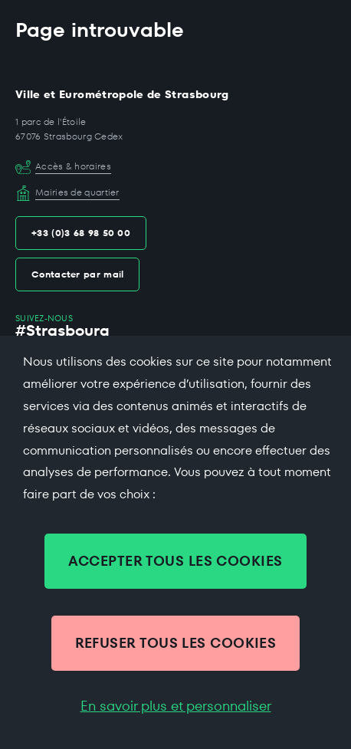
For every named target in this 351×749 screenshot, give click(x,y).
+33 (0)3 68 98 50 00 (80, 232)
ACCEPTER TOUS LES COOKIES (175, 560)
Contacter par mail (77, 274)
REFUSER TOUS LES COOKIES (176, 642)
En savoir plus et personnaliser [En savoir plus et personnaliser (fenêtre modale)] (175, 706)
